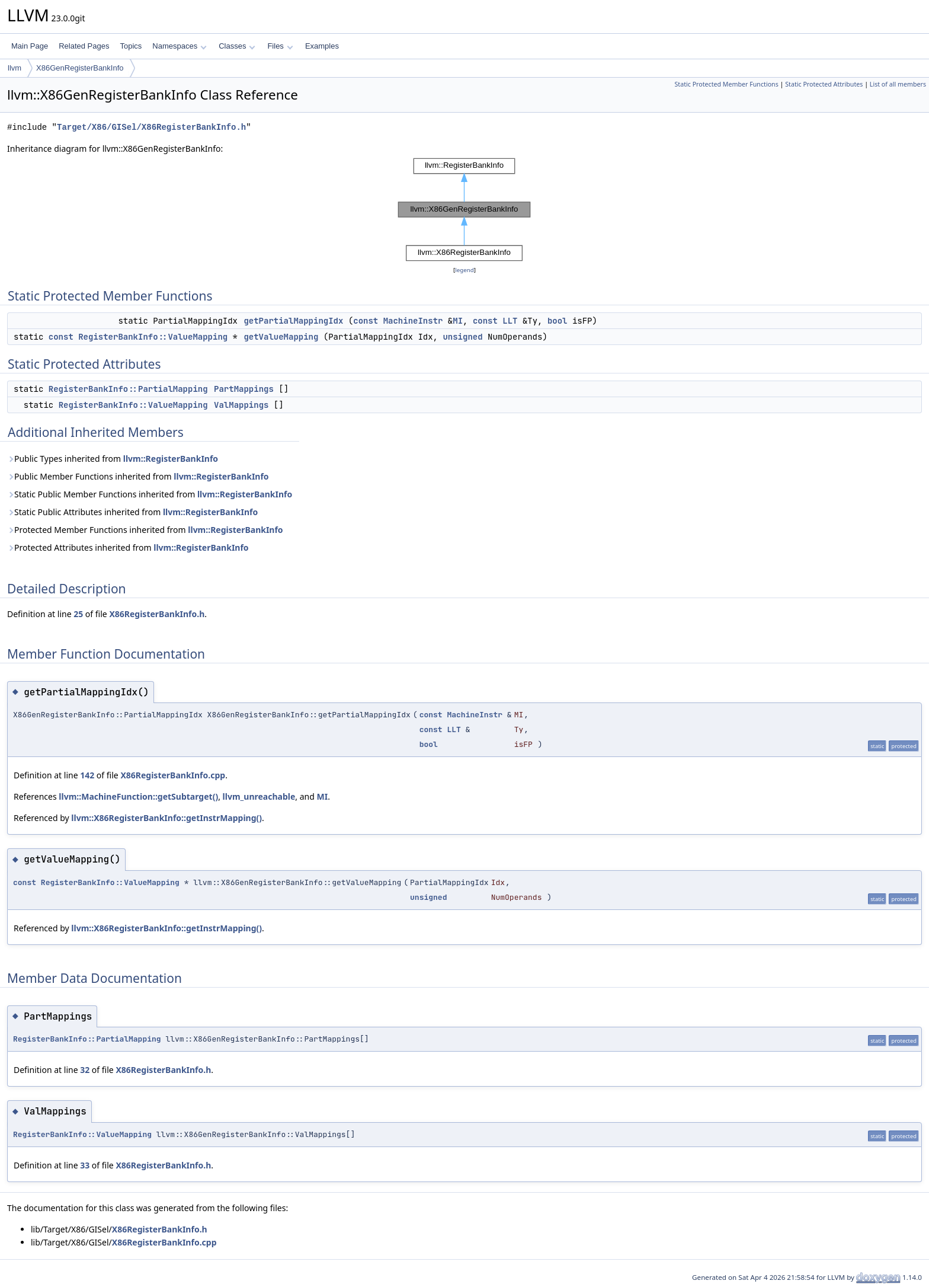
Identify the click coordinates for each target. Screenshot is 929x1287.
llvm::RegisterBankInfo (170, 458)
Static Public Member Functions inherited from (149, 494)
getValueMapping (281, 336)
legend (464, 270)
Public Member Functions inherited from (138, 476)
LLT (509, 320)
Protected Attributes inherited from (128, 547)
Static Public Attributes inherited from (132, 512)
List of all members (898, 84)
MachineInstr (413, 320)
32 (84, 1069)
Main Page (29, 45)
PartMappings (244, 389)
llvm (14, 67)
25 (78, 613)
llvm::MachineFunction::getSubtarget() (138, 796)
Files (280, 45)
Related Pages (84, 45)
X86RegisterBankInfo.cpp (172, 775)
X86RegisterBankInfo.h (156, 613)
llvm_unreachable (259, 796)
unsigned (462, 336)
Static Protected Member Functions (726, 84)
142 (87, 775)
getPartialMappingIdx (293, 320)
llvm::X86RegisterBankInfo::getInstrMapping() (166, 817)
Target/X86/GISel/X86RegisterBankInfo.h (151, 127)
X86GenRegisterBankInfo (79, 67)
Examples (322, 45)
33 (84, 1165)
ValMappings (241, 405)
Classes (237, 45)
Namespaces (179, 45)
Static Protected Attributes (824, 84)
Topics (131, 45)
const (365, 320)
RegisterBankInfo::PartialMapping (128, 389)
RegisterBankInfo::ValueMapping (153, 336)
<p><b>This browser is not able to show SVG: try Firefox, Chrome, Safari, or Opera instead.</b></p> (464, 209)
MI (458, 320)
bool (557, 320)
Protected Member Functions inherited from (145, 529)
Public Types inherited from (112, 458)
